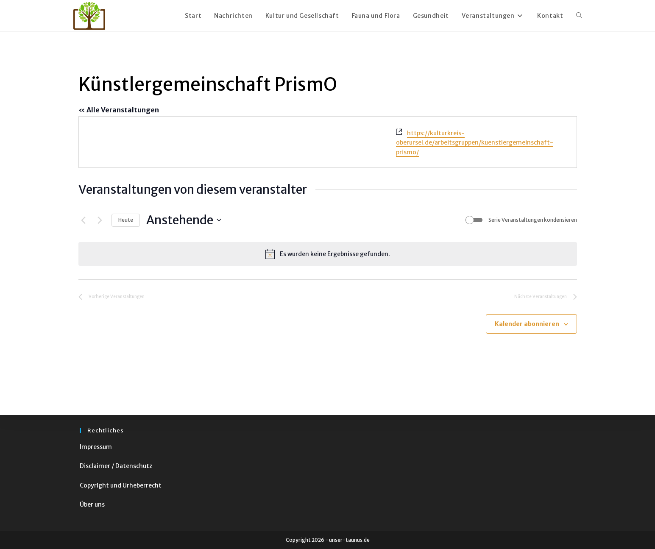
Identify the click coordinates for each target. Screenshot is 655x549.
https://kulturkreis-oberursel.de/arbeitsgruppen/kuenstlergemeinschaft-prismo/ (474, 142)
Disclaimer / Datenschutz (116, 466)
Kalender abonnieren (527, 324)
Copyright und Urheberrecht (121, 485)
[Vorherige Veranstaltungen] (83, 220)
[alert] (327, 254)
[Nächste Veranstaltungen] (100, 220)
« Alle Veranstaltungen (118, 110)
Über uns (92, 504)
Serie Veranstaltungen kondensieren (532, 220)
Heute (125, 220)
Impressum (96, 447)
